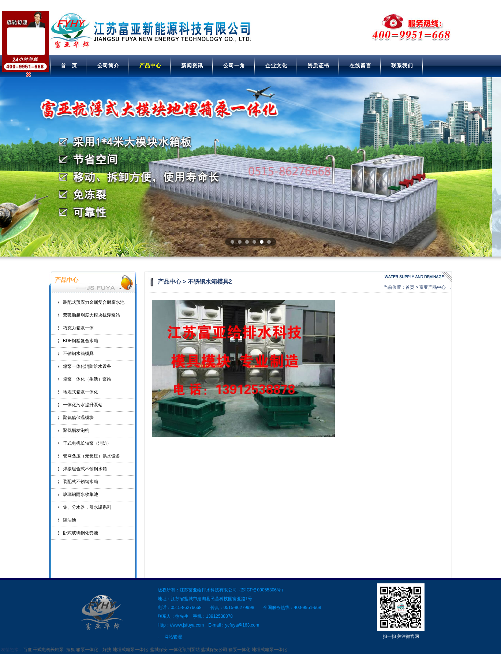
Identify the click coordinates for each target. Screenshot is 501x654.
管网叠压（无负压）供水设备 (91, 456)
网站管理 (173, 636)
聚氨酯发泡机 (76, 430)
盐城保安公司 (214, 649)
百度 (27, 649)
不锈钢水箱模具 (78, 353)
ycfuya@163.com (242, 625)
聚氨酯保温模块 (78, 417)
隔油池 (69, 520)
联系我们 (402, 65)
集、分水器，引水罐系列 (87, 507)
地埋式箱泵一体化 (80, 392)
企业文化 (276, 65)
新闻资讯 (192, 65)
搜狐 (70, 649)
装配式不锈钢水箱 (80, 481)
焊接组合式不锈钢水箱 (85, 468)
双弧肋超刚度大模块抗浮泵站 (91, 315)
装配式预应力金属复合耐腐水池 (93, 302)
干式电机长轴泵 (48, 649)
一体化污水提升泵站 (82, 404)
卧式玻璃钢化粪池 (80, 532)
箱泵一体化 (87, 649)
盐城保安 (159, 649)
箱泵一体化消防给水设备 (87, 366)
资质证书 (318, 65)
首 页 (69, 65)
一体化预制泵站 (184, 649)
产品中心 (150, 65)
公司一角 (234, 65)
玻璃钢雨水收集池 (80, 494)
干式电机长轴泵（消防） (87, 443)
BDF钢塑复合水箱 (80, 340)
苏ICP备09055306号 (261, 590)
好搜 (106, 649)
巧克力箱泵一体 (78, 327)
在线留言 (360, 65)
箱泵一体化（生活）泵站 (87, 379)
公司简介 (108, 65)
